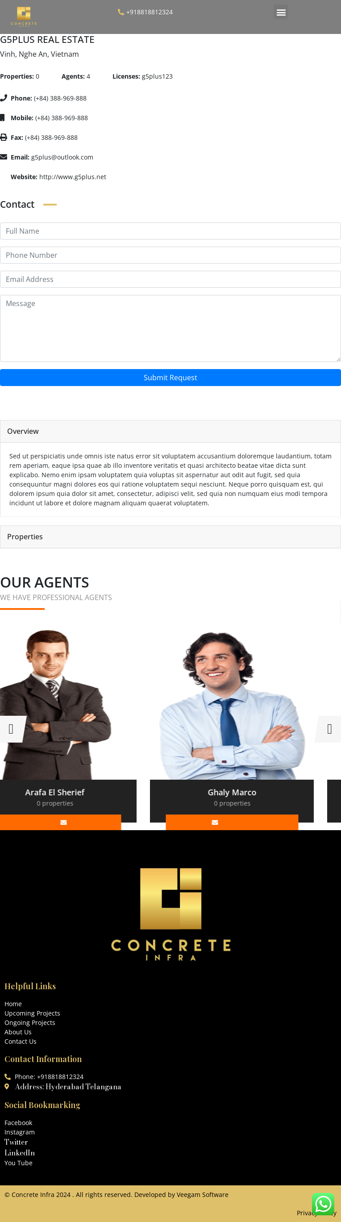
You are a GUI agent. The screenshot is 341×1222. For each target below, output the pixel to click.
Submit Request (170, 377)
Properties (25, 537)
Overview (23, 431)
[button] (281, 11)
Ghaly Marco (259, 792)
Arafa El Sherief (82, 792)
